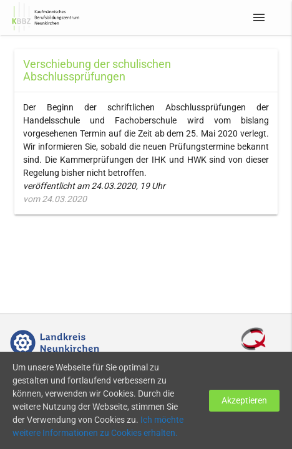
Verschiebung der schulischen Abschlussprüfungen (97, 70)
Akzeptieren (244, 400)
